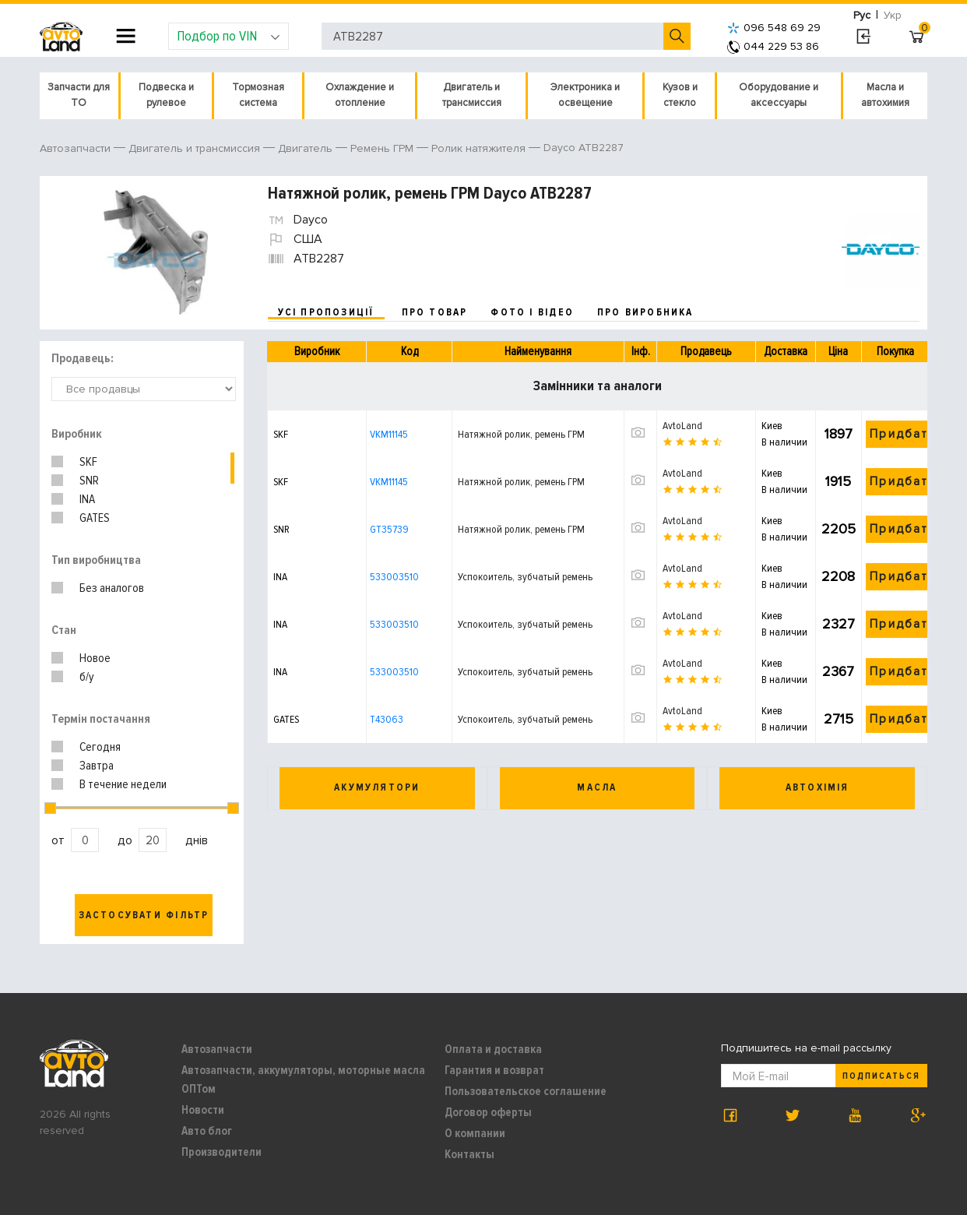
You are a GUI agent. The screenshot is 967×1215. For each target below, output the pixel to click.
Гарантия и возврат (494, 1070)
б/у (86, 677)
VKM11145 (389, 434)
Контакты (469, 1154)
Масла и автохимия (885, 95)
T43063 (386, 719)
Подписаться (881, 1076)
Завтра (96, 765)
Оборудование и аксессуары (778, 95)
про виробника (645, 312)
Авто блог (206, 1131)
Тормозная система (258, 95)
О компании (475, 1133)
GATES (94, 518)
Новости (202, 1110)
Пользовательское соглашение (526, 1091)
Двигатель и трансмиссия (471, 95)
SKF (88, 462)
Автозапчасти (216, 1049)
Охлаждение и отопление (359, 95)
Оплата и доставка (493, 1049)
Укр (893, 15)
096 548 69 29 (774, 27)
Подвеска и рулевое (166, 95)
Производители (221, 1152)
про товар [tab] (435, 312)
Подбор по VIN (228, 35)
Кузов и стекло (680, 95)
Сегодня (100, 747)
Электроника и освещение (585, 95)
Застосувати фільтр (144, 915)
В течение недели (123, 784)
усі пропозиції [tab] (326, 312)
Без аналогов (111, 588)
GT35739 (389, 529)
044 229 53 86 (773, 46)
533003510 (394, 576)
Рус (861, 15)
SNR (89, 480)
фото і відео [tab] (532, 312)
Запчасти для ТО (78, 95)
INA (87, 499)
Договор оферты (488, 1112)
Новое (95, 658)
